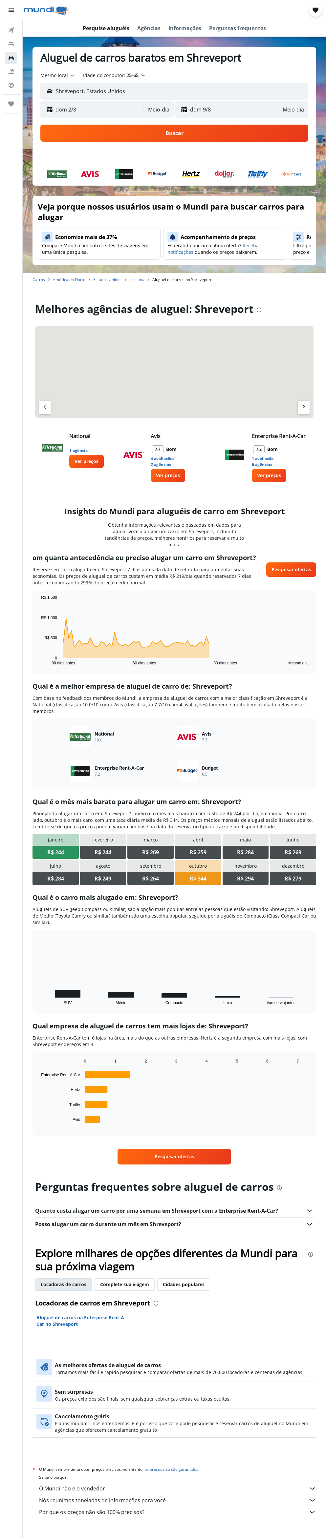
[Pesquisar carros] (11, 57)
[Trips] (11, 104)
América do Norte (69, 279)
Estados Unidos (107, 279)
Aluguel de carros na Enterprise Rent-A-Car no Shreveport (81, 1320)
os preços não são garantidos (171, 1469)
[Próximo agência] (304, 407)
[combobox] (57, 75)
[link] (86, 461)
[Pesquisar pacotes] (11, 71)
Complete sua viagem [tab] (124, 1284)
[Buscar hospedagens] (11, 44)
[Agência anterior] (45, 407)
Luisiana (136, 279)
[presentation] (259, 310)
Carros (39, 279)
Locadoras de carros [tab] (63, 1284)
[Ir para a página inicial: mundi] (46, 10)
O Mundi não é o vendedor (177, 1488)
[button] (11, 10)
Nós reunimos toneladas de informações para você (177, 1500)
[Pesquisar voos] (11, 30)
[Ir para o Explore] (11, 85)
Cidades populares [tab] (184, 1284)
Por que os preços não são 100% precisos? (177, 1512)
